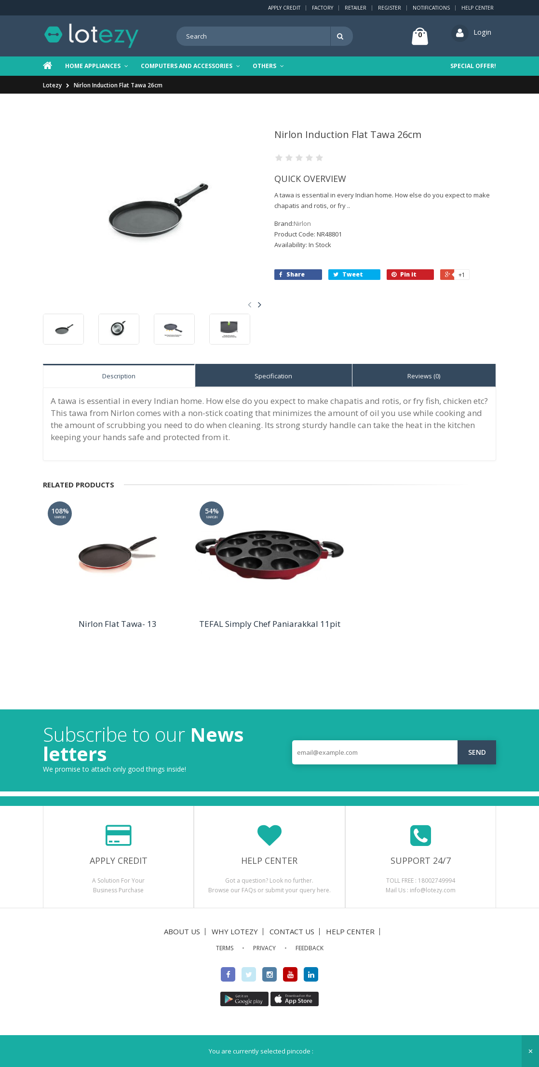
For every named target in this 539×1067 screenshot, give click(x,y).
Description (118, 376)
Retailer (355, 7)
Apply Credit (284, 7)
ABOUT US (182, 931)
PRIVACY (264, 948)
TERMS (224, 948)
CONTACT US (292, 931)
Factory (322, 7)
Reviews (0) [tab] (423, 376)
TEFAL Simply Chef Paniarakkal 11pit (269, 623)
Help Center (477, 7)
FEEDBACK (309, 948)
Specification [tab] (273, 376)
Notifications (431, 7)
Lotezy (52, 85)
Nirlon (302, 223)
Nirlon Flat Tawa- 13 (118, 623)
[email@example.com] (394, 752)
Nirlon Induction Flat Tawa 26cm (118, 85)
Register (389, 7)
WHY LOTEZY (235, 931)
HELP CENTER (350, 931)
